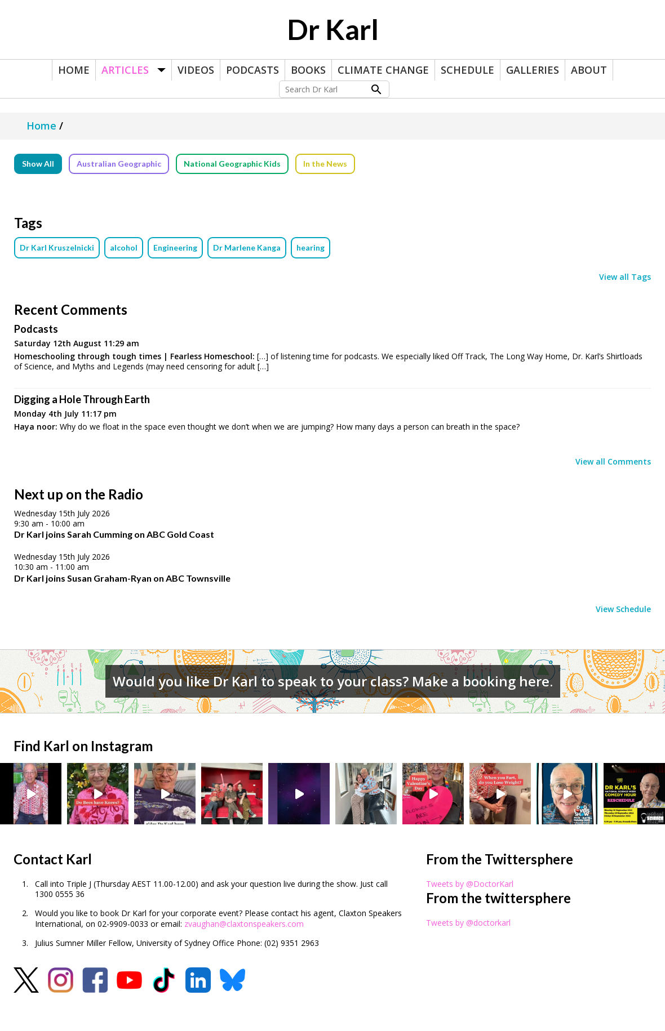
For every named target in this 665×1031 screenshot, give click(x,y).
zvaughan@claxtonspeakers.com (244, 923)
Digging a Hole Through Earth (82, 399)
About (589, 70)
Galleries (532, 70)
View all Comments (613, 462)
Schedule (467, 70)
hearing (310, 247)
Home (74, 70)
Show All (38, 163)
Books (308, 70)
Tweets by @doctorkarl (468, 922)
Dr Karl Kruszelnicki (57, 247)
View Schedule (623, 609)
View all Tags (625, 277)
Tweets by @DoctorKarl (469, 883)
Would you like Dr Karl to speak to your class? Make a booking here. (333, 681)
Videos (196, 70)
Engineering (175, 247)
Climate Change (383, 70)
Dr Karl (333, 29)
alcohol (124, 247)
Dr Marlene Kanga (247, 247)
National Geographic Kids (232, 163)
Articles (125, 70)
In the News (325, 163)
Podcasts (252, 70)
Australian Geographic (119, 163)
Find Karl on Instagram (83, 746)
